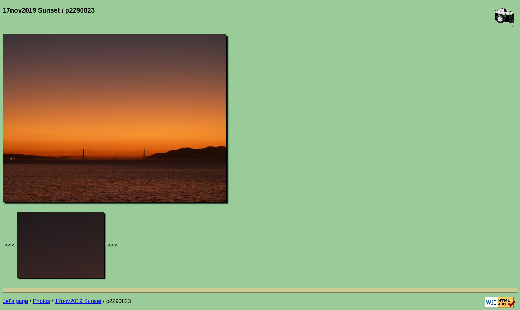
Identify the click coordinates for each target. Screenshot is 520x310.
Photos (41, 301)
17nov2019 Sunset (78, 301)
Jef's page (15, 301)
